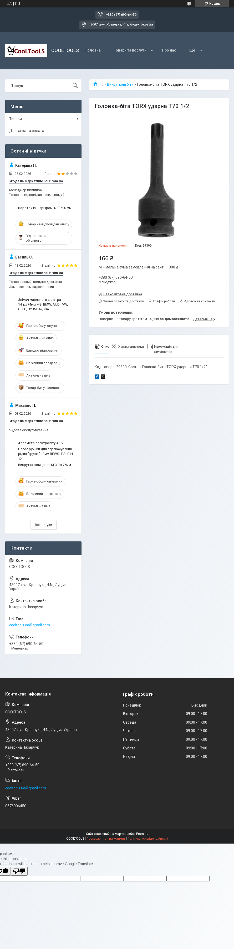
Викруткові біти (120, 84)
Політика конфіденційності (148, 838)
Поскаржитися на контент (106, 838)
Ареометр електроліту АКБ (40, 443)
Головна (93, 50)
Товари (15, 119)
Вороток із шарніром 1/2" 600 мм (45, 208)
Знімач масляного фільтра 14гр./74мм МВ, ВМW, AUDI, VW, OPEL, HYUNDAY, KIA (43, 304)
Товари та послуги (130, 50)
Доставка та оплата (26, 131)
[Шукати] (75, 85)
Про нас (169, 50)
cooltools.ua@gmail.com (29, 625)
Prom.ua (142, 834)
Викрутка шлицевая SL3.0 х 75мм (44, 465)
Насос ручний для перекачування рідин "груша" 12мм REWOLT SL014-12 (46, 453)
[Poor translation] (19, 871)
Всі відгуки (43, 525)
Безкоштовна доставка (122, 294)
